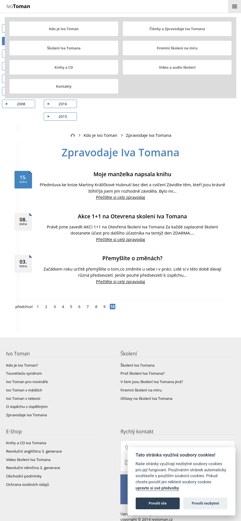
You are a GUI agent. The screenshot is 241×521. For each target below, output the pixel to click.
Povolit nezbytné (205, 503)
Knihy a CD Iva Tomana (26, 433)
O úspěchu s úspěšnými (27, 396)
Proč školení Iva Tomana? (143, 363)
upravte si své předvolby (157, 488)
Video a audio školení (177, 67)
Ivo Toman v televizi (23, 388)
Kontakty (64, 86)
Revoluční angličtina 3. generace (34, 441)
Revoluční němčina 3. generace (33, 458)
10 (113, 296)
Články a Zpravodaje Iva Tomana (177, 28)
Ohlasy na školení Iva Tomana (146, 388)
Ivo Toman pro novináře (27, 371)
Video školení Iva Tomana (28, 449)
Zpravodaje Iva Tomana (148, 125)
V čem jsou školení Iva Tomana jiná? (152, 371)
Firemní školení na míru (177, 48)
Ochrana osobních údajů (27, 474)
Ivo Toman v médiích (24, 380)
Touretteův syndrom (24, 363)
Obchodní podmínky (24, 466)
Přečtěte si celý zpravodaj (120, 187)
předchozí (24, 296)
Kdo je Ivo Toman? (22, 355)
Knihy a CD (64, 67)
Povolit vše (158, 503)
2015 (66, 106)
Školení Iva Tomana (64, 48)
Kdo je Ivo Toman (64, 28)
